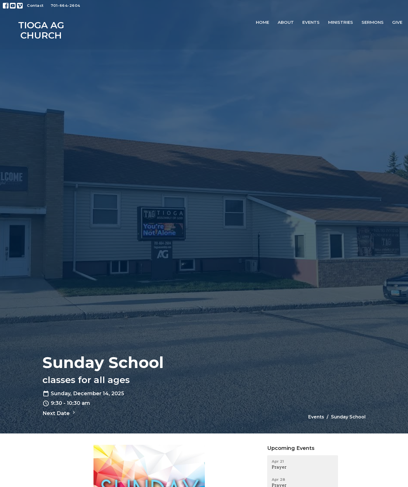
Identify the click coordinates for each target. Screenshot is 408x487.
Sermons (373, 22)
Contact (35, 5)
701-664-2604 (65, 5)
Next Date (59, 413)
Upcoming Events (290, 448)
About (286, 22)
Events (311, 22)
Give (397, 22)
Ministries (340, 22)
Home (262, 22)
